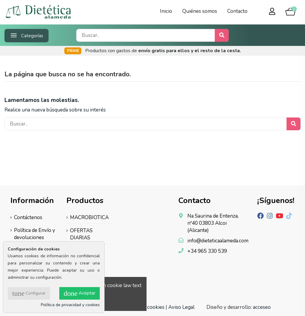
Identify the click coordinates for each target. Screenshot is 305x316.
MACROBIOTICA (89, 217)
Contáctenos (28, 217)
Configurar (29, 293)
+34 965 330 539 (207, 251)
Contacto (237, 11)
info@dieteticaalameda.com (217, 240)
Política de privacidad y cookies (70, 305)
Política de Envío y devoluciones (34, 234)
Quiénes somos (199, 11)
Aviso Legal (181, 307)
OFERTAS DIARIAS (81, 234)
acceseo (262, 307)
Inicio (166, 11)
